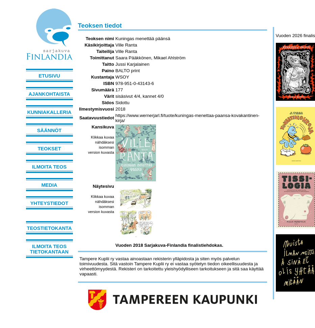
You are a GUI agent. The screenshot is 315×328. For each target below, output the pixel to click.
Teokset (49, 148)
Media (49, 185)
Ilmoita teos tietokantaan (49, 249)
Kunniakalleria (49, 112)
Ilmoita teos (49, 167)
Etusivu (49, 76)
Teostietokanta (49, 228)
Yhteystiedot (49, 203)
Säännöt (49, 130)
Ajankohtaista (49, 94)
